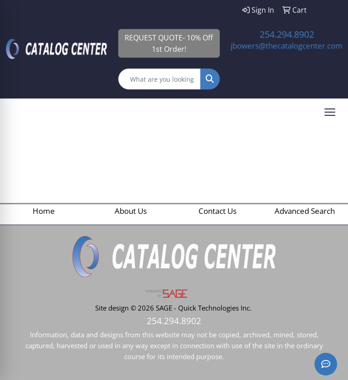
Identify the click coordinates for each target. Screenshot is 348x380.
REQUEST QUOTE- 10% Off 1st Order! (169, 43)
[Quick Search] (159, 79)
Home (44, 210)
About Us (131, 210)
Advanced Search (305, 210)
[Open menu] (330, 112)
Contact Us (217, 210)
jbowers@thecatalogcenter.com (287, 45)
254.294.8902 (287, 34)
